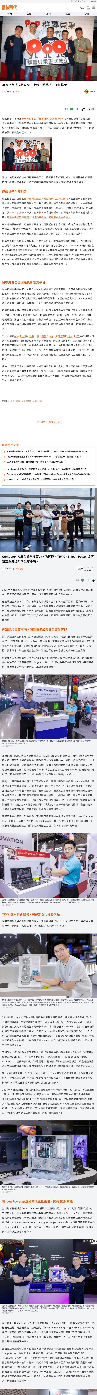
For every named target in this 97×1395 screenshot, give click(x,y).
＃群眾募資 (26, 401)
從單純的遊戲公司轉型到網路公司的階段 (46, 198)
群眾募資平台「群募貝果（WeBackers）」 (44, 118)
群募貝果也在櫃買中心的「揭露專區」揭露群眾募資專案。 (39, 217)
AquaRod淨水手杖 (24, 336)
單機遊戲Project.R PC (68, 336)
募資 (17, 91)
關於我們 (73, 1)
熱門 (9, 14)
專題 (48, 14)
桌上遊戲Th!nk (45, 336)
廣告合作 (83, 1)
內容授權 (93, 1)
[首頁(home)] (9, 7)
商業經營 (19, 569)
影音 (68, 14)
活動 (87, 14)
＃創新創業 (37, 401)
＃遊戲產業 (15, 401)
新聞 (29, 14)
